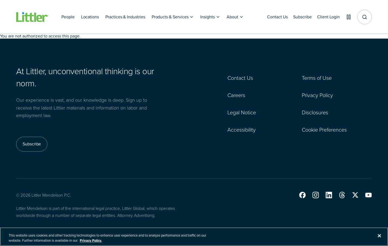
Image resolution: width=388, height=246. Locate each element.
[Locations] (90, 17)
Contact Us (240, 78)
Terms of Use (317, 78)
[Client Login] (326, 17)
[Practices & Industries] (125, 17)
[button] (302, 195)
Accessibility (241, 130)
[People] (68, 17)
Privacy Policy (317, 95)
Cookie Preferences (324, 130)
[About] (235, 17)
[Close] (379, 239)
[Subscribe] (299, 17)
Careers (236, 95)
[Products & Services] (173, 17)
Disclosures (315, 112)
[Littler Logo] (32, 17)
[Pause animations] (347, 17)
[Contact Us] (273, 17)
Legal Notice (241, 112)
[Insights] (210, 17)
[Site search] (364, 17)
